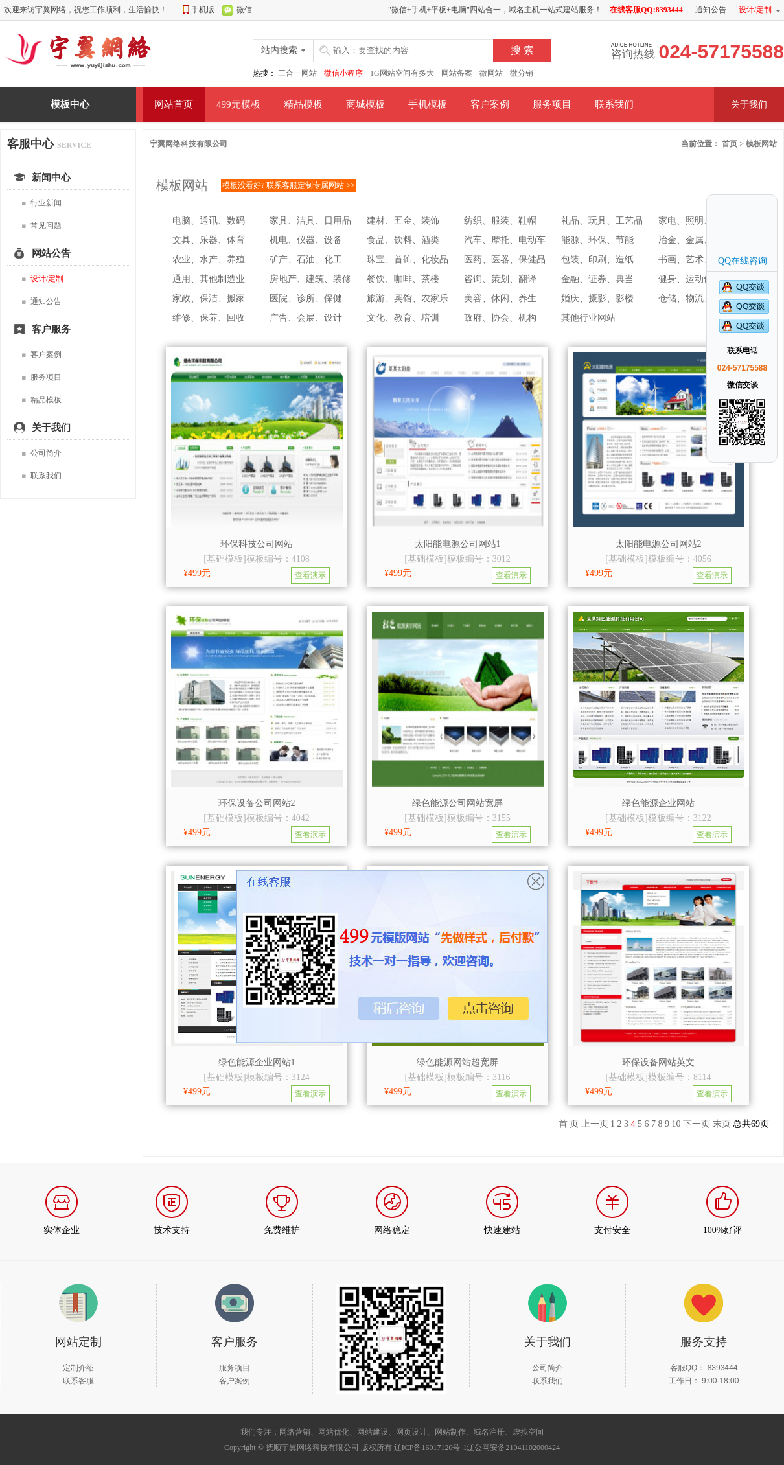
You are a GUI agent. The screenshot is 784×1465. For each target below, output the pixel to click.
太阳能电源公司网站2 (659, 544)
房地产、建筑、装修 (310, 279)
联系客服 (78, 1380)
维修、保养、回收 (208, 318)
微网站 (491, 73)
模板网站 (761, 143)
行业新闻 (41, 203)
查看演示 (310, 575)
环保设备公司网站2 (256, 803)
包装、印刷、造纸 (597, 259)
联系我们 (614, 104)
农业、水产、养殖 (208, 259)
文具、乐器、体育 (208, 240)
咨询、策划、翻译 (500, 279)
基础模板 (225, 559)
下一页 (696, 1124)
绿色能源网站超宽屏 (457, 1062)
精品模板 (303, 104)
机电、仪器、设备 (306, 240)
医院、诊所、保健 (306, 298)
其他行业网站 (588, 318)
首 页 (569, 1124)
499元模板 (238, 104)
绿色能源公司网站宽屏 (457, 803)
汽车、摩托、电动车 (505, 240)
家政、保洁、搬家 (208, 298)
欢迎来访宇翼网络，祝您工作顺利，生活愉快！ (85, 9)
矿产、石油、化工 (306, 259)
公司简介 (41, 453)
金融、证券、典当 (597, 279)
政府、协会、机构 (500, 318)
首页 (729, 143)
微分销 (521, 73)
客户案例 (489, 104)
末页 (722, 1124)
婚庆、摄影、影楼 (597, 298)
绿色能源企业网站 (658, 803)
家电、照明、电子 (694, 220)
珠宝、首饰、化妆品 (407, 259)
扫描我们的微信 (391, 1339)
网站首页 (173, 104)
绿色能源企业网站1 (256, 1062)
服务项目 (552, 104)
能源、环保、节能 (597, 240)
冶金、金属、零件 (694, 240)
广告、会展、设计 (306, 318)
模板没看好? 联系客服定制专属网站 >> (288, 185)
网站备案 (456, 73)
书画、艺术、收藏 (694, 259)
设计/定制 (755, 9)
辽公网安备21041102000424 (513, 1447)
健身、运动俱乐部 (694, 279)
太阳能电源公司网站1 (458, 544)
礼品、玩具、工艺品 (602, 220)
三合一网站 (297, 73)
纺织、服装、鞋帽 (500, 220)
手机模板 (427, 104)
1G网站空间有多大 (402, 73)
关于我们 (749, 105)
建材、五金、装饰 (403, 220)
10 (676, 1124)
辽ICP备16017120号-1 (430, 1447)
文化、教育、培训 (403, 318)
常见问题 (41, 226)
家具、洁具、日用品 (310, 220)
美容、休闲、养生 (500, 298)
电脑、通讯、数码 (208, 220)
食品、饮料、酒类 (403, 240)
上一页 (594, 1124)
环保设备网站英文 (658, 1062)
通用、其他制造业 (208, 279)
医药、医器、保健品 (505, 259)
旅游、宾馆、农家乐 (407, 298)
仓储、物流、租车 (694, 298)
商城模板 (365, 104)
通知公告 (41, 302)
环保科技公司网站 (256, 544)
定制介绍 (78, 1367)
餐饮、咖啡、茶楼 (403, 279)
